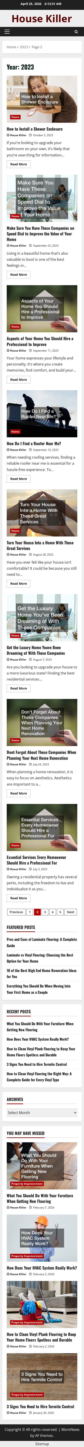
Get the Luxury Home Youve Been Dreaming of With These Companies (42, 617)
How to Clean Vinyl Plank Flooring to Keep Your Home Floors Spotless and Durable (41, 1337)
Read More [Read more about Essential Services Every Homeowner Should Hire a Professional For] (20, 899)
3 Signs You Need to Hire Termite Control (37, 1064)
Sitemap (42, 1443)
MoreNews (70, 1429)
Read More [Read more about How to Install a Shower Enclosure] (20, 165)
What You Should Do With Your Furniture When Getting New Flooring (40, 1198)
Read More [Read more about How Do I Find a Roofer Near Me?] (20, 479)
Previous (16, 912)
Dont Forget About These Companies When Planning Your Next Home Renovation (42, 722)
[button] (7, 31)
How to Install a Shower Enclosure (42, 99)
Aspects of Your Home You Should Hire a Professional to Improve (42, 308)
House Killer (18, 135)
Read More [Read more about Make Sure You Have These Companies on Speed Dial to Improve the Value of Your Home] (20, 275)
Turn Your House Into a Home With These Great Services (42, 512)
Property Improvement (27, 1184)
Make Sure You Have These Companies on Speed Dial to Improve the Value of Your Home (42, 198)
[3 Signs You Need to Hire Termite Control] (42, 1376)
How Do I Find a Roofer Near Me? (42, 413)
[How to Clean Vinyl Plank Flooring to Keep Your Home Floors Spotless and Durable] (42, 1304)
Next (70, 912)
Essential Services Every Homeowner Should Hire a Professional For (42, 827)
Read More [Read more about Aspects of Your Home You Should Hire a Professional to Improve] (20, 380)
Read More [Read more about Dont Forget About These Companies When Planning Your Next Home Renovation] (20, 794)
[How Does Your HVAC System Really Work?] (42, 1238)
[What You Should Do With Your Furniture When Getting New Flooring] (42, 1165)
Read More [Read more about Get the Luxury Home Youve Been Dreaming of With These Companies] (20, 689)
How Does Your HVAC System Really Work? (38, 1039)
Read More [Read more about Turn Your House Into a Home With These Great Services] (20, 584)
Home (15, 117)
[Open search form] (76, 31)
